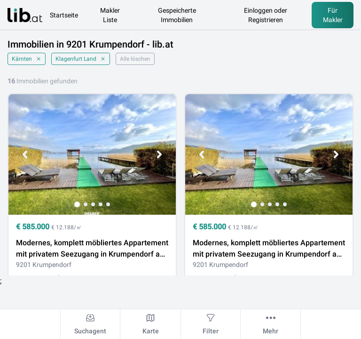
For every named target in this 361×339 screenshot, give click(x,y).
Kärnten (26, 59)
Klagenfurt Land (80, 59)
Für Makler (333, 15)
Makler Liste (110, 15)
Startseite (64, 15)
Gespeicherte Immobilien (177, 15)
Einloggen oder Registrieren (265, 15)
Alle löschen (135, 59)
